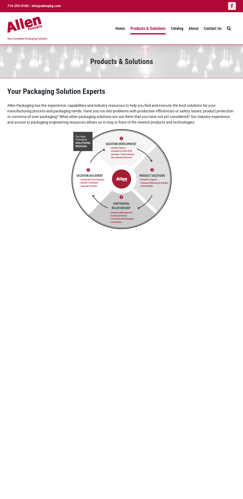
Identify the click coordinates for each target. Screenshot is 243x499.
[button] (229, 28)
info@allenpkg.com (46, 6)
